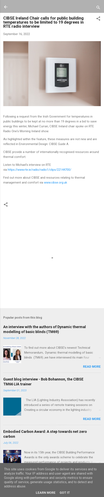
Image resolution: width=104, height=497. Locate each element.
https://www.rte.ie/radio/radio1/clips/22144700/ (39, 170)
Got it (65, 493)
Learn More (46, 493)
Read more (92, 366)
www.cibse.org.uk (55, 182)
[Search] (98, 8)
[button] (98, 19)
